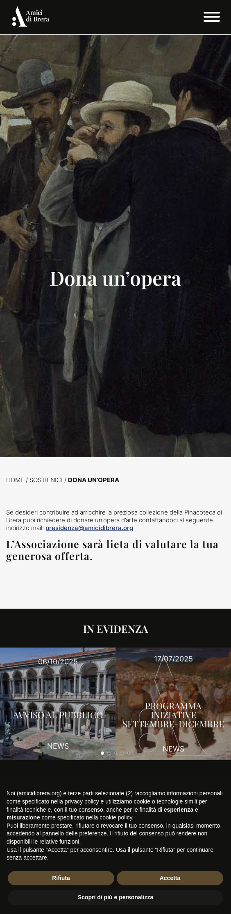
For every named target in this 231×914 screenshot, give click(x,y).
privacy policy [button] (82, 801)
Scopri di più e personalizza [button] (115, 897)
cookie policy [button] (116, 817)
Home (15, 480)
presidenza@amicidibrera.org (89, 528)
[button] (102, 753)
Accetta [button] (170, 878)
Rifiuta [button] (61, 878)
